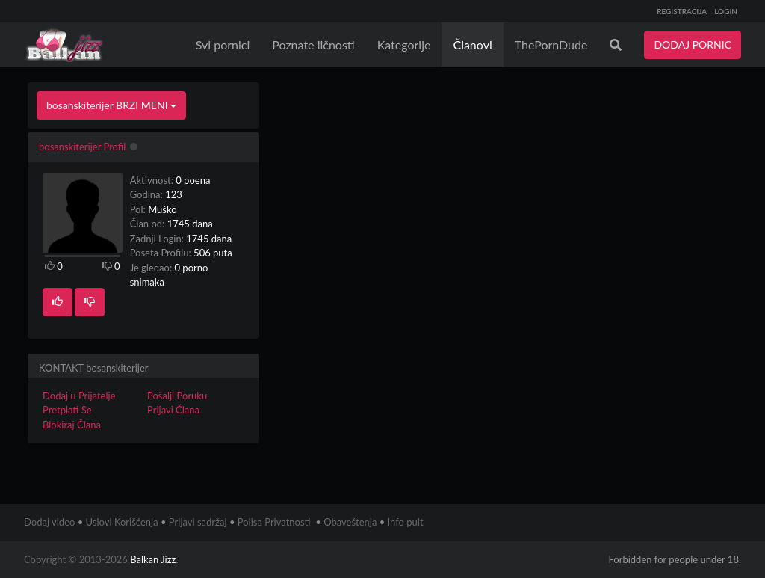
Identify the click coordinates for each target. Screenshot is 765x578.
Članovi (472, 44)
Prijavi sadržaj (198, 522)
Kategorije (404, 44)
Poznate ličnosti (313, 44)
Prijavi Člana (173, 410)
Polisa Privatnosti (274, 522)
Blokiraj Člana (72, 425)
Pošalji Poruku (177, 396)
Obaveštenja (350, 522)
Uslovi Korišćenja (122, 522)
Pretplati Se (67, 410)
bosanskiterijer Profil (82, 147)
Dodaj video (49, 522)
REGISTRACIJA (682, 11)
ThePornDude (551, 44)
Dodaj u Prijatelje (79, 396)
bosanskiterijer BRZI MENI (111, 105)
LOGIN (725, 11)
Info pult (406, 522)
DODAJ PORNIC (692, 44)
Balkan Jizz (153, 559)
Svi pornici (223, 44)
